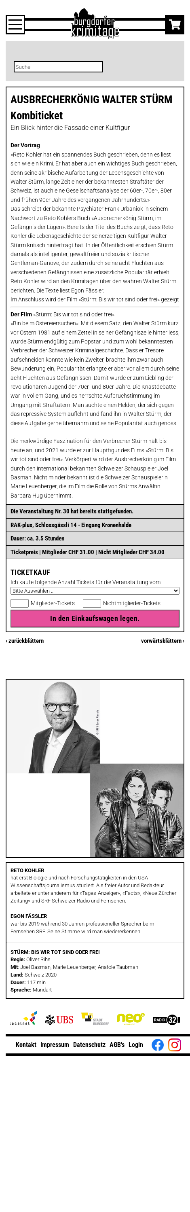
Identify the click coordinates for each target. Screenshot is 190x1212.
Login (136, 1045)
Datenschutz (89, 1045)
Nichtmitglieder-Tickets (131, 603)
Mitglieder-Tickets (53, 603)
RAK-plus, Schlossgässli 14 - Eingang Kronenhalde (71, 525)
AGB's (117, 1045)
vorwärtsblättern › (162, 640)
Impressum (54, 1045)
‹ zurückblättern (25, 640)
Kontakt (26, 1045)
